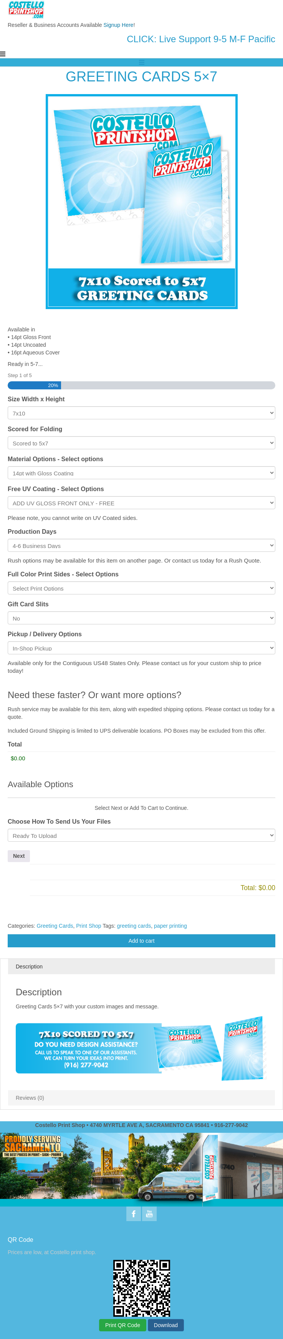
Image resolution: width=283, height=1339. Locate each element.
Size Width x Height (36, 399)
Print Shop (88, 926)
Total (15, 744)
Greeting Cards (54, 926)
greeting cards (134, 926)
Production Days (32, 531)
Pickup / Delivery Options (45, 634)
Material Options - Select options (55, 459)
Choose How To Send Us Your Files (59, 821)
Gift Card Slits (28, 604)
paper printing (170, 926)
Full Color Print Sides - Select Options (63, 574)
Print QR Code (122, 1325)
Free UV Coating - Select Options (56, 489)
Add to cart (142, 941)
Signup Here (119, 25)
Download (166, 1325)
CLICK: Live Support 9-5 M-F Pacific (201, 39)
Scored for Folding (35, 429)
